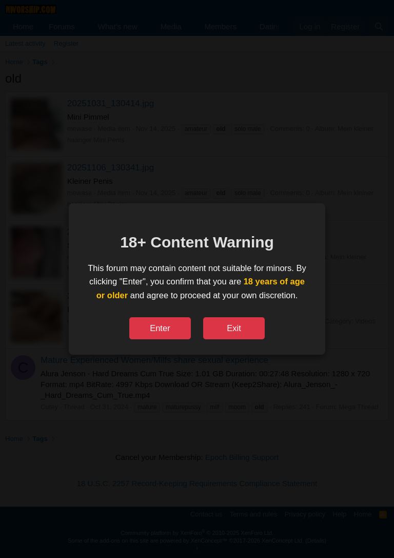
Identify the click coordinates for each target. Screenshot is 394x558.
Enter (160, 328)
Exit (234, 328)
